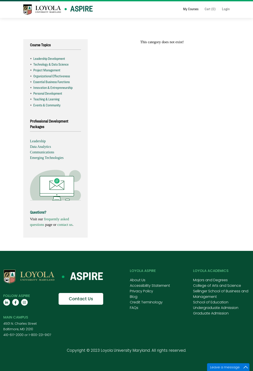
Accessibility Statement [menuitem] (150, 285)
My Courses (190, 9)
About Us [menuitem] (137, 280)
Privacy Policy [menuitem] (141, 291)
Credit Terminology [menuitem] (146, 302)
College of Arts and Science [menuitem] (217, 285)
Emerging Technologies (47, 158)
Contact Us (81, 299)
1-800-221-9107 (40, 335)
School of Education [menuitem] (210, 302)
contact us (64, 225)
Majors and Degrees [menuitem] (210, 280)
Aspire (81, 9)
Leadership (38, 141)
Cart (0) (210, 9)
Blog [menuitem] (133, 296)
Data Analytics (40, 146)
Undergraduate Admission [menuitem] (215, 307)
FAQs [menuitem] (134, 307)
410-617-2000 (13, 335)
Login (226, 9)
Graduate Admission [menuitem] (211, 313)
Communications (42, 152)
